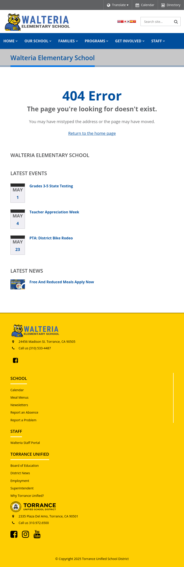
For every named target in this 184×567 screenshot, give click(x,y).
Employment (19, 481)
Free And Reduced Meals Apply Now (61, 281)
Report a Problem (23, 420)
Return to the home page (92, 133)
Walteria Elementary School (49, 155)
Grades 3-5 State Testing (51, 185)
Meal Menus (19, 397)
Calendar (17, 390)
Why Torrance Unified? (27, 495)
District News (20, 473)
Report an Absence (24, 412)
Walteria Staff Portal (25, 443)
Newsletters (19, 405)
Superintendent (22, 488)
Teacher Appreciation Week (54, 212)
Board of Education (24, 465)
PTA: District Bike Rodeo (51, 238)
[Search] (176, 21)
